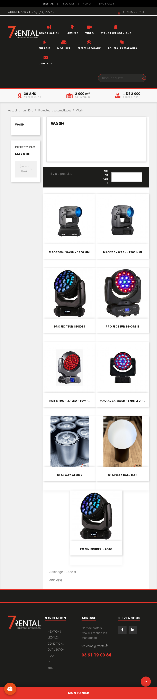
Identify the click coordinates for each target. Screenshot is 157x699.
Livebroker (106, 4)
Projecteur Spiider (69, 326)
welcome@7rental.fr (95, 646)
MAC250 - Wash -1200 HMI (122, 252)
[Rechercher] (122, 78)
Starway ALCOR (70, 475)
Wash (19, 124)
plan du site (51, 662)
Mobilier (64, 48)
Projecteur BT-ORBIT (122, 326)
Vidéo (89, 33)
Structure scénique (116, 33)
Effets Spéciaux (89, 48)
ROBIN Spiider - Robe (96, 549)
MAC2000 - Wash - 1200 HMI (70, 252)
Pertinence (127, 177)
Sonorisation (49, 33)
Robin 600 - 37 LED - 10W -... (70, 401)
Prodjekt (68, 4)
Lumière (72, 33)
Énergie (44, 48)
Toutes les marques (122, 48)
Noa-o (87, 4)
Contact (46, 63)
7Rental (48, 4)
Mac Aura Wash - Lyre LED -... (122, 401)
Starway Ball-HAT (122, 475)
